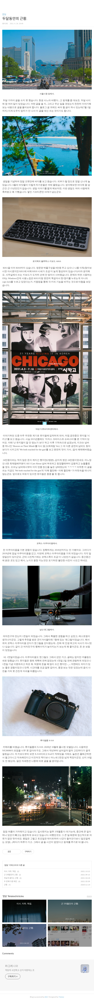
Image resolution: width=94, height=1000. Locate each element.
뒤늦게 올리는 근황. (11, 878)
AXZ (46, 997)
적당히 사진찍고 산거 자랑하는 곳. (20, 970)
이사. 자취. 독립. (10, 871)
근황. (6, 885)
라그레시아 (11, 966)
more (89, 896)
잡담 (4, 14)
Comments (8, 953)
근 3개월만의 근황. (11, 875)
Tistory (61, 997)
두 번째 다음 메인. (10, 881)
